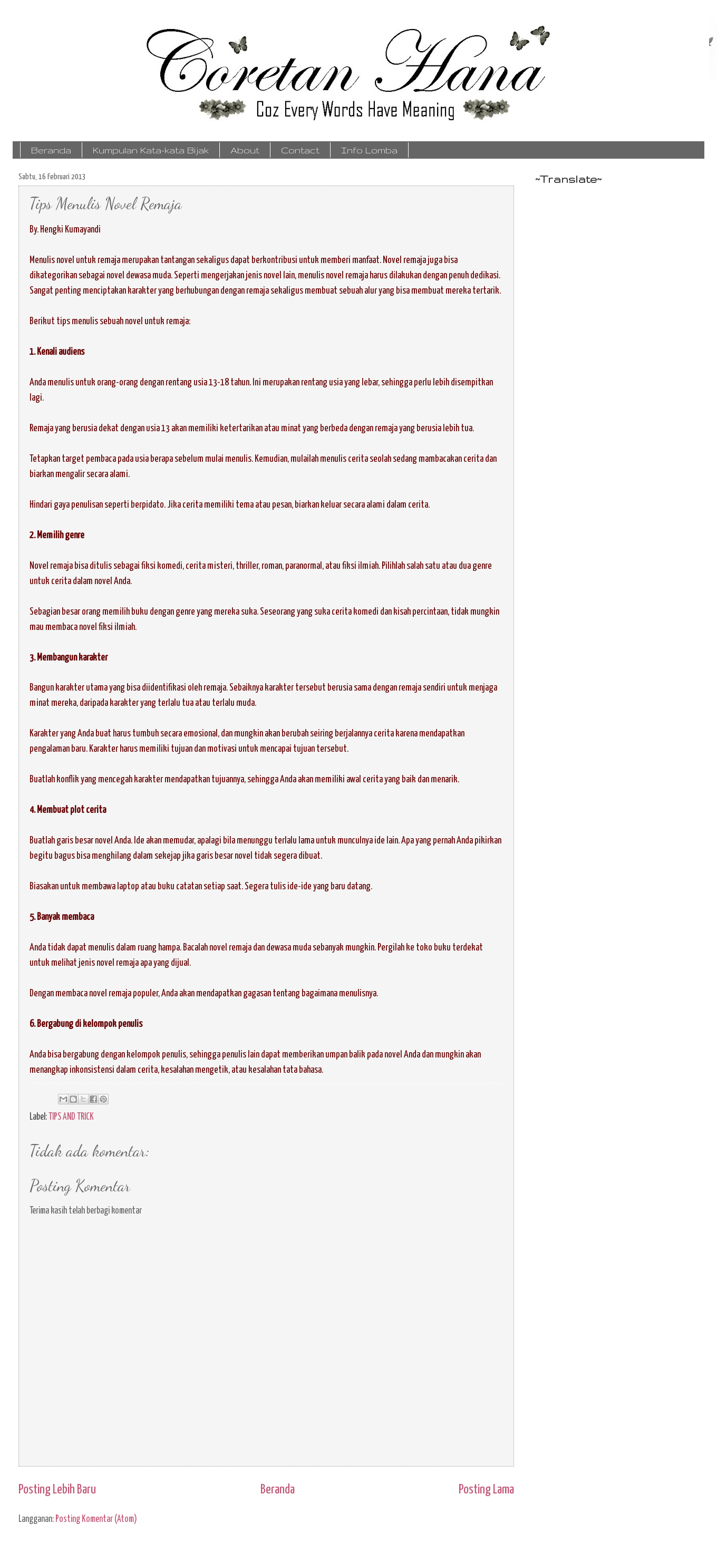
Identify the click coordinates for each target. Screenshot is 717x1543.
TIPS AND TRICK (71, 1117)
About (244, 150)
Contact (300, 150)
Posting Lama (486, 1489)
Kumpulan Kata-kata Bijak (151, 150)
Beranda (51, 150)
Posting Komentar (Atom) (96, 1519)
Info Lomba (369, 150)
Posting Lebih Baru (57, 1489)
